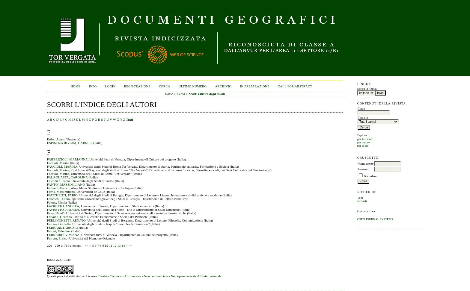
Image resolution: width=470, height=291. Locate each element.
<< (87, 245)
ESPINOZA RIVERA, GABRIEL (70, 143)
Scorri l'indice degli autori (207, 94)
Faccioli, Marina (58, 163)
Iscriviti (362, 201)
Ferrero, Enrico (57, 238)
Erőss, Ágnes (56, 139)
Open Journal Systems (375, 219)
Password (364, 169)
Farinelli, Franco (58, 188)
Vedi (360, 197)
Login (110, 86)
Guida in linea (366, 211)
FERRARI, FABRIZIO (62, 227)
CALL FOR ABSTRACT (295, 86)
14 (123, 245)
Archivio (223, 86)
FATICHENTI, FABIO (62, 195)
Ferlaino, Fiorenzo (59, 217)
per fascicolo (365, 139)
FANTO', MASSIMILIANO (66, 184)
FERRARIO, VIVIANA (63, 235)
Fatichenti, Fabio (58, 199)
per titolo (363, 145)
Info (93, 86)
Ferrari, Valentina (58, 231)
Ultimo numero (193, 86)
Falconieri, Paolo (58, 181)
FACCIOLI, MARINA (62, 166)
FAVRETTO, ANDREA (63, 206)
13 (118, 245)
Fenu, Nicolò (55, 213)
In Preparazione (254, 86)
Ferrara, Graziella (59, 224)
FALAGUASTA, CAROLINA (67, 177)
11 (110, 245)
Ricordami (370, 176)
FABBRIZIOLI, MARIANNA (67, 159)
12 (114, 245)
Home (76, 86)
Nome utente (365, 163)
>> (130, 245)
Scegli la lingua (367, 88)
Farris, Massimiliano (61, 191)
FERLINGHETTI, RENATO (66, 220)
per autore (363, 142)
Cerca (164, 86)
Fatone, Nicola (57, 202)
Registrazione (137, 86)
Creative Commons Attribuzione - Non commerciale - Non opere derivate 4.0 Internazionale (160, 276)
